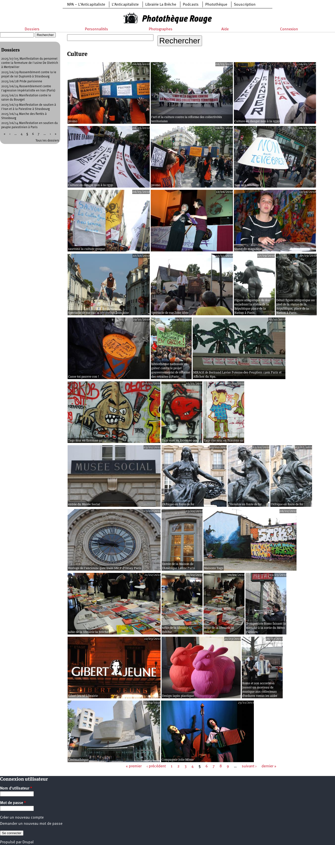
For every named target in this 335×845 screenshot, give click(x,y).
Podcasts (191, 5)
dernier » (268, 766)
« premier (134, 766)
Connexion (289, 29)
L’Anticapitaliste (125, 5)
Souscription (245, 5)
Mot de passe (13, 803)
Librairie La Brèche (160, 5)
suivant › (249, 766)
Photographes (160, 29)
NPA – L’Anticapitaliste (86, 5)
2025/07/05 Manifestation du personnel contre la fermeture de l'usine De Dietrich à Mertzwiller (29, 63)
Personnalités (96, 29)
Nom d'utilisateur (16, 789)
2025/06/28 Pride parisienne (21, 81)
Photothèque (216, 5)
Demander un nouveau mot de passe (31, 824)
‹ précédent (156, 766)
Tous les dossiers (47, 140)
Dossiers (32, 29)
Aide (225, 29)
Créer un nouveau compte (22, 818)
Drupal (28, 842)
